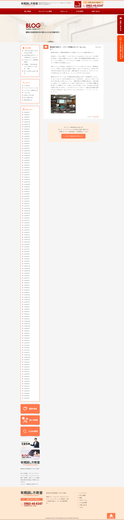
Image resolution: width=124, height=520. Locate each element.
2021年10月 (27, 242)
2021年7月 (27, 249)
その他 (26, 85)
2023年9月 (27, 186)
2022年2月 (27, 232)
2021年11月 (27, 239)
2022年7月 (27, 220)
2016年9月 (27, 359)
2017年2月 (27, 350)
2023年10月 (27, 184)
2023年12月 (27, 179)
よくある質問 (83, 502)
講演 (80, 497)
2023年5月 (27, 196)
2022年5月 (27, 225)
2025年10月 (27, 126)
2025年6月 (27, 136)
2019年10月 (27, 299)
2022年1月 (27, 234)
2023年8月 (27, 189)
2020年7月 (27, 278)
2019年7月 (27, 304)
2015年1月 (27, 386)
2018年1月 (27, 340)
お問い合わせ (83, 505)
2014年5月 (27, 393)
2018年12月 (27, 321)
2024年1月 (27, 177)
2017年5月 (27, 343)
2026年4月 (27, 112)
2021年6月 (27, 251)
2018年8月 (27, 331)
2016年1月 (27, 369)
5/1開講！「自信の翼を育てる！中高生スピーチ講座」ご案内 (30, 66)
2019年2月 (27, 316)
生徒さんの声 (27, 95)
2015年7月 (27, 371)
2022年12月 (27, 208)
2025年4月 (27, 141)
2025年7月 (27, 134)
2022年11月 (27, 210)
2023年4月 (27, 198)
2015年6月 (27, 374)
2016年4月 (27, 364)
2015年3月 (27, 381)
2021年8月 (27, 246)
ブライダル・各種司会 (30, 90)
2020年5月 (27, 282)
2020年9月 (27, 273)
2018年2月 (27, 338)
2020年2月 (27, 290)
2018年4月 (27, 333)
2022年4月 (27, 227)
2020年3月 (27, 287)
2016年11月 (27, 355)
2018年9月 (27, 328)
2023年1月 (27, 206)
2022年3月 (27, 230)
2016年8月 (27, 362)
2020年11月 (27, 268)
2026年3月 (27, 114)
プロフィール (83, 500)
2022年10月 (27, 213)
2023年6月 (27, 194)
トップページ (83, 493)
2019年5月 (27, 309)
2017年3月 (27, 347)
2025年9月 (27, 129)
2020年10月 (27, 270)
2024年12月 (27, 150)
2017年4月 (27, 345)
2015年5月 (27, 376)
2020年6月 (27, 280)
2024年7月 (27, 162)
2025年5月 (27, 138)
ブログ (26, 92)
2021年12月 (27, 237)
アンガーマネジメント (30, 88)
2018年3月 (27, 335)
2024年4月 (27, 170)
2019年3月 (27, 314)
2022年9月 (27, 215)
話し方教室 (27, 97)
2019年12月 (27, 294)
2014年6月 (27, 391)
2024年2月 (27, 174)
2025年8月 (27, 131)
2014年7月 (27, 388)
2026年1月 (27, 119)
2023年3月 (27, 201)
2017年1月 (27, 352)
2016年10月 (27, 357)
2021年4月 (27, 256)
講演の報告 (96, 116)
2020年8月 (27, 275)
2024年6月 (27, 165)
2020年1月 (27, 292)
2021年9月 (27, 244)
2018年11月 (27, 323)
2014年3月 (27, 398)
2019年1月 (27, 319)
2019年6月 (27, 306)
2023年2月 (27, 203)
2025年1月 (27, 148)
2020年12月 (27, 266)
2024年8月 (27, 160)
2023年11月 (27, 182)
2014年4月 (27, 395)
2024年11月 (27, 153)
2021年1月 (27, 263)
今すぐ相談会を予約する (74, 136)
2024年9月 (27, 158)
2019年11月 (27, 297)
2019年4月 (27, 311)
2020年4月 (27, 285)
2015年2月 (27, 383)
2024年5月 (27, 167)
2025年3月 (27, 143)
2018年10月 (27, 326)
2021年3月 (27, 258)
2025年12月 (27, 122)
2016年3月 (27, 367)
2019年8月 (27, 302)
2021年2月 (27, 261)
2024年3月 (27, 172)
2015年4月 (27, 379)
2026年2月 (27, 117)
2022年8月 (27, 218)
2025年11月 (27, 124)
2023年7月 (27, 191)
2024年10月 (27, 155)
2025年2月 (27, 146)
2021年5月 (27, 254)
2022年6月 (27, 222)
